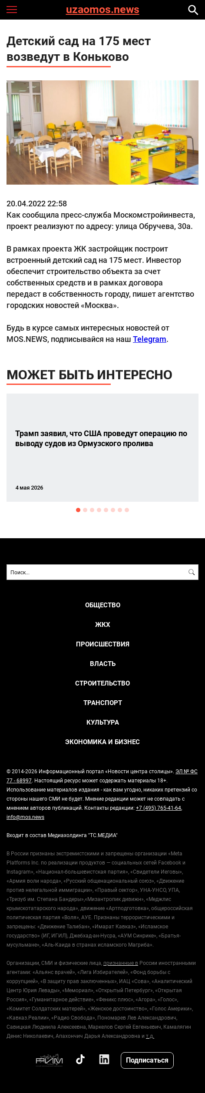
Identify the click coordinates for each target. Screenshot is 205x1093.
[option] (102, 448)
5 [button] (106, 510)
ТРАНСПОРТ (102, 702)
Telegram (149, 339)
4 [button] (99, 510)
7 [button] (120, 510)
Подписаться (147, 1059)
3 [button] (92, 510)
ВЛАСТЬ (103, 663)
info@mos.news (25, 816)
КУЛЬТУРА (102, 722)
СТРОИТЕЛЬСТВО (102, 683)
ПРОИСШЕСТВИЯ (102, 644)
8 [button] (127, 510)
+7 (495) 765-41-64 (158, 807)
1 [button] (78, 510)
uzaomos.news (102, 9)
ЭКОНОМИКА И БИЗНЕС (102, 742)
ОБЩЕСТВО (102, 605)
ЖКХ (102, 624)
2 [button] (85, 510)
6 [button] (113, 510)
